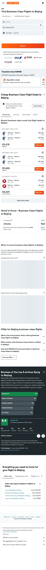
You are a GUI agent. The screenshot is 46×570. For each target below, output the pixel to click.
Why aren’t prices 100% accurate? (24, 544)
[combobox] (7, 16)
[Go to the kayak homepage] (13, 3)
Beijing (38, 517)
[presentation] (22, 54)
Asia (27, 517)
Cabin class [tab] (8, 476)
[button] (3, 3)
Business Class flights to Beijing (14, 493)
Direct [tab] (35, 115)
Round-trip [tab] (6, 115)
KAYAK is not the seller (24, 537)
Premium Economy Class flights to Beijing (17, 496)
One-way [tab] (16, 115)
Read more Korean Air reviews (10, 450)
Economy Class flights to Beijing (14, 498)
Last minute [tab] (26, 115)
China (32, 517)
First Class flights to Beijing (13, 490)
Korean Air (14, 420)
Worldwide (21, 517)
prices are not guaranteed (10, 531)
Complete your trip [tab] (21, 476)
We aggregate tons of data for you (24, 541)
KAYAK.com (7, 517)
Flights (14, 517)
